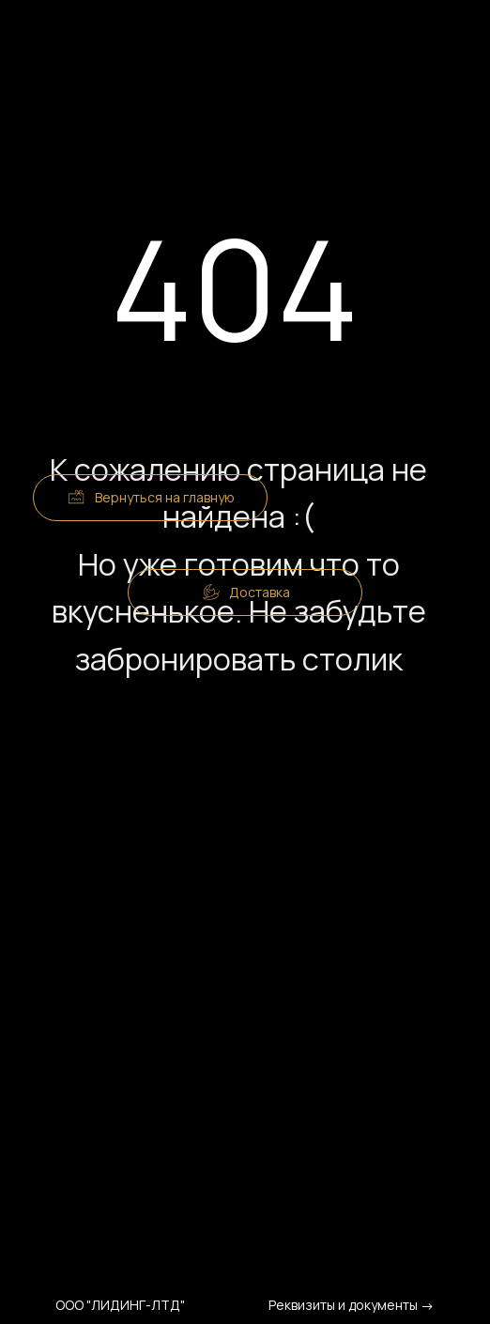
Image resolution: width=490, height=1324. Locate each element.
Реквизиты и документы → (351, 1305)
